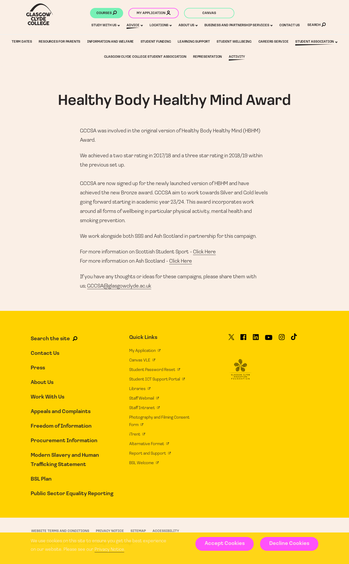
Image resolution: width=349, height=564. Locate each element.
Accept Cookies (225, 543)
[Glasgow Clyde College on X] (231, 339)
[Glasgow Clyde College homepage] (39, 14)
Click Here (204, 252)
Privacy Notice (109, 549)
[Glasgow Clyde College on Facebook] (243, 339)
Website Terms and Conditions (60, 531)
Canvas (209, 13)
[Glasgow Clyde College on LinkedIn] (256, 339)
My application (154, 13)
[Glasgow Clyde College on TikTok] (294, 339)
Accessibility (166, 531)
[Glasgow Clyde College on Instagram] (282, 339)
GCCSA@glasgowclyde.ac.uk (119, 286)
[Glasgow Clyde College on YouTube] (268, 339)
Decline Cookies (289, 543)
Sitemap (138, 531)
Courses (106, 13)
